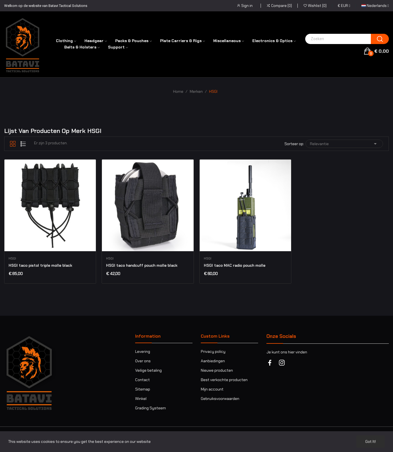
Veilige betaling (148, 370)
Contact (142, 379)
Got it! (370, 441)
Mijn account (212, 389)
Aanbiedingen (213, 360)
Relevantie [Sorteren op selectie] (344, 143)
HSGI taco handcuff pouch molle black (142, 265)
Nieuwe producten (217, 370)
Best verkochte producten (224, 379)
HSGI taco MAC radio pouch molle (234, 265)
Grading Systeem (150, 407)
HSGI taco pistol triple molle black (40, 265)
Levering (142, 351)
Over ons (143, 360)
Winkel (141, 398)
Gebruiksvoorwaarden (220, 398)
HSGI (12, 258)
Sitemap (142, 389)
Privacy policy (213, 351)
